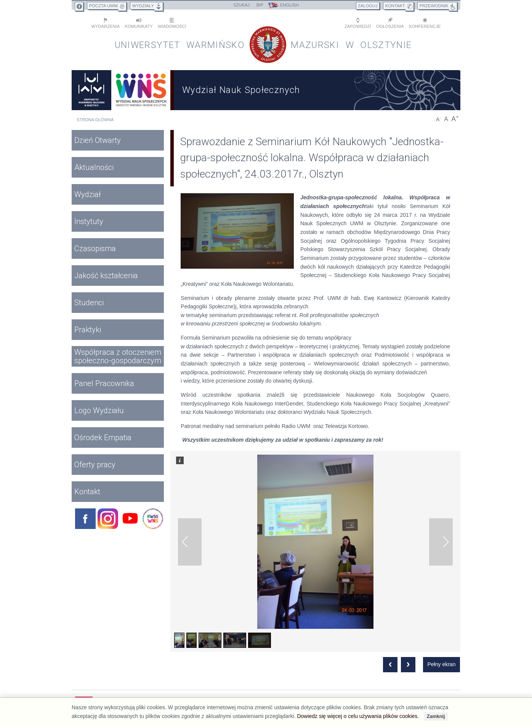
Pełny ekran (441, 664)
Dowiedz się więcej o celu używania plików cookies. (358, 716)
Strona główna (95, 119)
